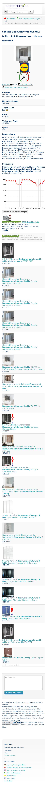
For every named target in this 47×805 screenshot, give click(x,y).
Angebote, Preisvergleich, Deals (15, 765)
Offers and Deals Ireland (12, 773)
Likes (6, 753)
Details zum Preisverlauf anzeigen (15, 212)
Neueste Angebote (10, 755)
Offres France (9, 778)
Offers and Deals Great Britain (14, 770)
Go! (31, 12)
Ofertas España (10, 775)
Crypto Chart (8, 781)
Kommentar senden (14, 693)
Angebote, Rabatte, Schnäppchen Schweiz (18, 767)
